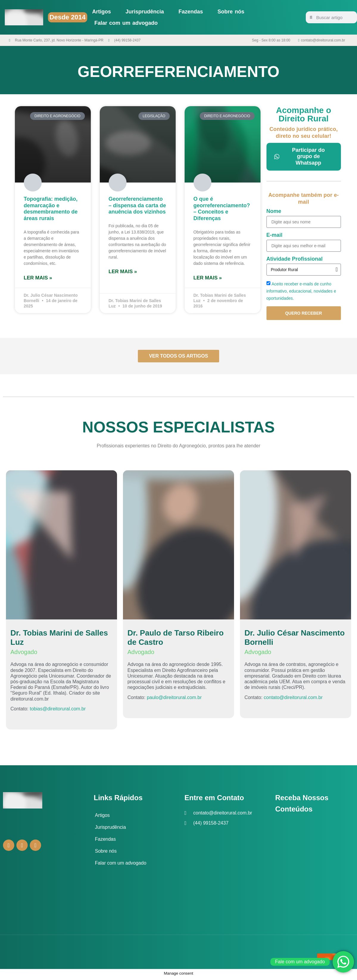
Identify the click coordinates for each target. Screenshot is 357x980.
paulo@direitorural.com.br (174, 699)
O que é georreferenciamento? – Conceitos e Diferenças (222, 208)
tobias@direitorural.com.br (58, 710)
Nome (273, 211)
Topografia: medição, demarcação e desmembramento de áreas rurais (51, 208)
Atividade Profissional (294, 259)
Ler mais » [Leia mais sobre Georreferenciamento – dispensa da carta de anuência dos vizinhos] (123, 271)
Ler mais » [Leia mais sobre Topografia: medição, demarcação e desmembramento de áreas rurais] (38, 278)
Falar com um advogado (126, 23)
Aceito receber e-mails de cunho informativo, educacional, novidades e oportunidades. (301, 291)
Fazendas (191, 12)
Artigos (101, 12)
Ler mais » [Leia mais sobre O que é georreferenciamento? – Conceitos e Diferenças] (208, 278)
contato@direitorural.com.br (293, 699)
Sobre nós (231, 12)
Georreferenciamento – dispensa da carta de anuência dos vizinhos (137, 205)
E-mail (274, 235)
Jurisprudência (145, 12)
